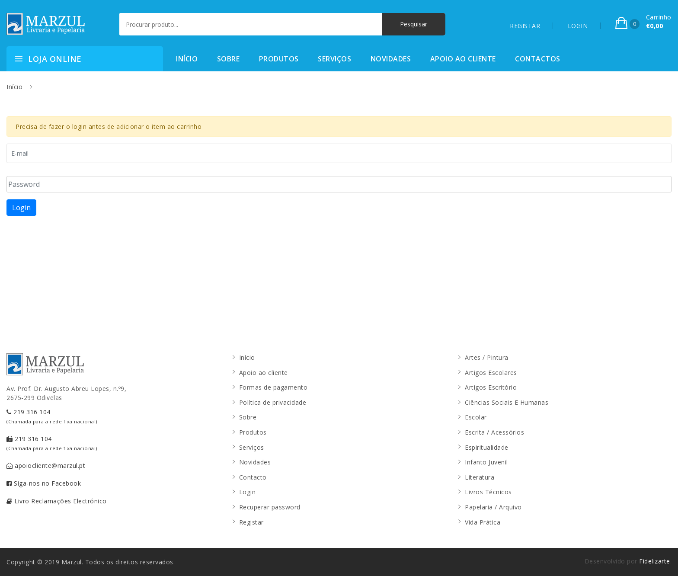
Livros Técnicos (488, 492)
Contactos (537, 59)
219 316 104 (51, 416)
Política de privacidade (273, 402)
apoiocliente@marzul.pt (45, 465)
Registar (251, 522)
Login (21, 207)
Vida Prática (482, 522)
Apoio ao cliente (463, 59)
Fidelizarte (654, 561)
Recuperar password (270, 507)
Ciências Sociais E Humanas (506, 402)
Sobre (228, 59)
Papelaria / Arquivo (493, 507)
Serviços (334, 59)
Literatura (479, 477)
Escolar (476, 417)
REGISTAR (525, 25)
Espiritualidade (486, 447)
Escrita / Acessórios (494, 432)
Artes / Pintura (486, 357)
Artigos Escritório (491, 387)
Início (187, 59)
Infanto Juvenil (486, 462)
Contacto (253, 477)
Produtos (279, 59)
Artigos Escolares (491, 372)
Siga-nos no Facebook (43, 483)
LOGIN (578, 25)
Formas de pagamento (273, 387)
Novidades (391, 59)
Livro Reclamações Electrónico (56, 501)
